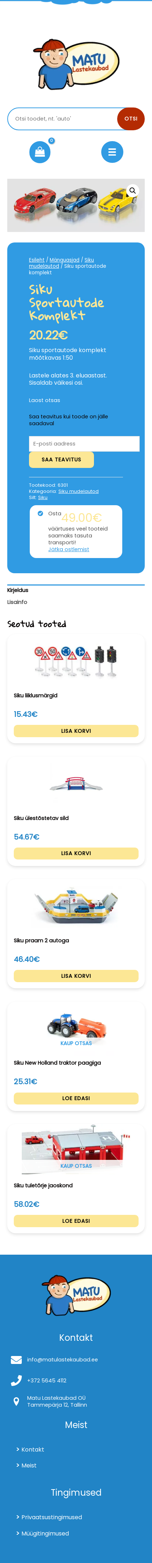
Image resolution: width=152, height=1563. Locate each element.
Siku (43, 497)
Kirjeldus (17, 590)
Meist (29, 1465)
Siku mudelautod (78, 491)
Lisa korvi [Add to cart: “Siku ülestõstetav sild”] (76, 853)
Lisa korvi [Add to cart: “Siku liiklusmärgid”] (76, 731)
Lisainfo (17, 602)
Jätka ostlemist (68, 549)
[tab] (76, 590)
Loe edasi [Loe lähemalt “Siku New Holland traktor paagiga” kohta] (76, 1098)
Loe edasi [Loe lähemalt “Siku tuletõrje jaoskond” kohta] (76, 1221)
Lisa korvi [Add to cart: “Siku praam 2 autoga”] (76, 976)
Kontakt (32, 1449)
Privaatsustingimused (51, 1517)
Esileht (37, 260)
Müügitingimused (45, 1533)
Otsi (130, 118)
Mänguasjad (64, 260)
